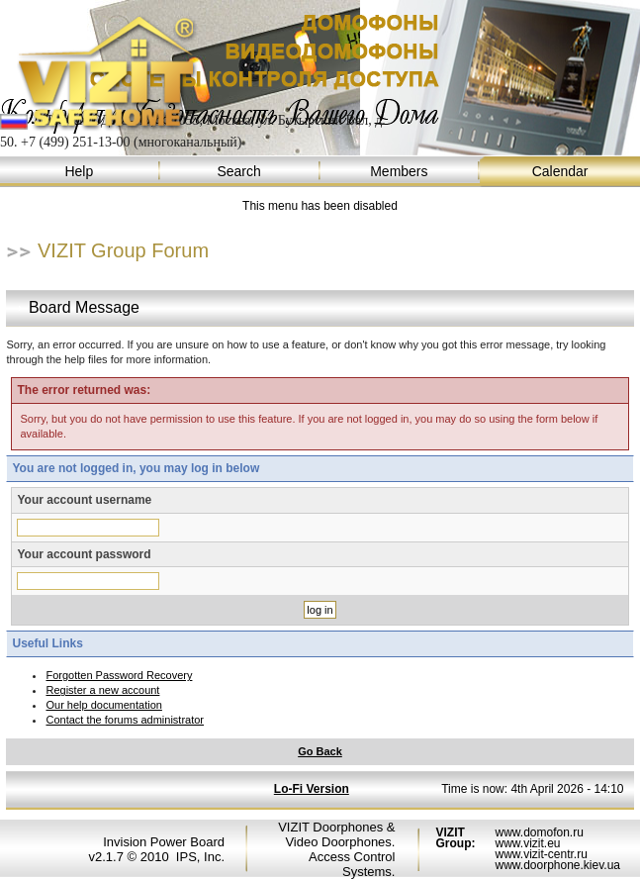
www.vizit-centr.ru (541, 854)
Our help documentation (103, 705)
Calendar (560, 171)
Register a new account (102, 690)
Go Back (320, 751)
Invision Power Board (164, 841)
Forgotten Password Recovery (119, 675)
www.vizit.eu (527, 843)
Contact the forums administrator (125, 720)
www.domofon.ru (539, 832)
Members (400, 171)
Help (80, 171)
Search (240, 171)
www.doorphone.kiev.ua (557, 865)
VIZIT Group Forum (123, 250)
